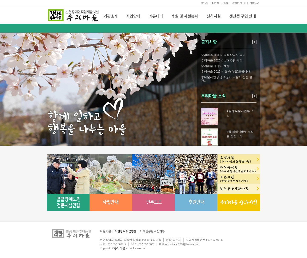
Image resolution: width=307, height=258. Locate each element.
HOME (204, 3)
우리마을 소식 (213, 96)
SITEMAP (254, 3)
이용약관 (105, 231)
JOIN (225, 3)
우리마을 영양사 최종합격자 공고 (223, 55)
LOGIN (215, 3)
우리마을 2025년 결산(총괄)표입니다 (225, 71)
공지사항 (209, 42)
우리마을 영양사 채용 (215, 66)
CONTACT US (239, 3)
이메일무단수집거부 (152, 231)
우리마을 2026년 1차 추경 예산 (222, 60)
